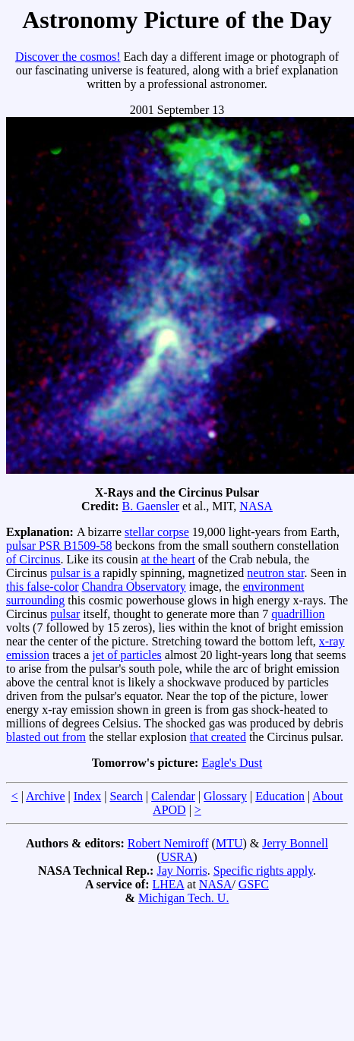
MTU (229, 843)
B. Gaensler (151, 506)
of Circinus (33, 559)
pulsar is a (75, 572)
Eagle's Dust (231, 762)
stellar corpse (157, 531)
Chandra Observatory (134, 586)
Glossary (225, 796)
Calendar (173, 796)
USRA (177, 856)
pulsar (65, 613)
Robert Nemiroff (168, 843)
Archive (45, 796)
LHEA (169, 884)
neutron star (275, 572)
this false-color (42, 586)
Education (280, 796)
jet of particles (127, 654)
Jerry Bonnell (295, 843)
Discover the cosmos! (68, 56)
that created (218, 736)
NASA (256, 506)
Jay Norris (181, 870)
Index (87, 796)
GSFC (254, 884)
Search (126, 796)
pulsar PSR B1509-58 (59, 545)
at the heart (168, 559)
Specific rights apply (263, 870)
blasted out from (46, 736)
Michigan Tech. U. (183, 897)
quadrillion (297, 613)
